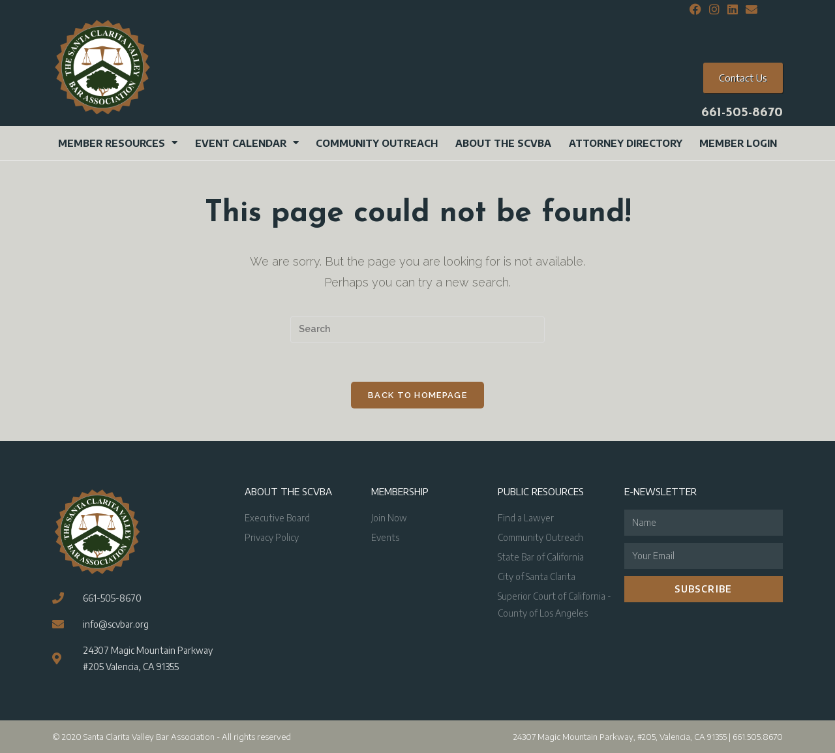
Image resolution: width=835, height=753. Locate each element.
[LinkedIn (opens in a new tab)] (732, 9)
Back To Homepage (417, 395)
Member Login (738, 143)
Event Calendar (247, 142)
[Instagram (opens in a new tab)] (714, 9)
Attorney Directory (625, 143)
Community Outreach (377, 143)
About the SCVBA (503, 143)
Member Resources (117, 142)
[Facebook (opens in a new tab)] (695, 9)
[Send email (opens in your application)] (749, 9)
